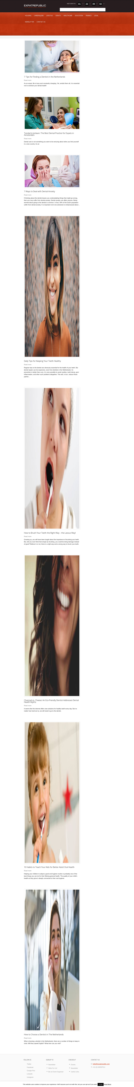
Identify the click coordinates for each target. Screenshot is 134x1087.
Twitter (29, 1064)
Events (58, 16)
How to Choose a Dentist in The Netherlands (44, 1034)
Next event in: (71, 4)
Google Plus (31, 1070)
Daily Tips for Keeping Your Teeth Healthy (42, 360)
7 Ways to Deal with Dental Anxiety (39, 191)
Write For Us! (52, 1068)
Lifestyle (49, 16)
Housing (28, 16)
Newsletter (29, 22)
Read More (107, 1084)
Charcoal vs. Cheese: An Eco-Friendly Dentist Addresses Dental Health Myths (51, 701)
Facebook (30, 1067)
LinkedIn (30, 1074)
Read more (27, 80)
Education (79, 16)
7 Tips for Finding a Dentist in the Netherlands (44, 76)
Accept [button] (100, 1084)
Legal (96, 16)
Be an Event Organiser (56, 1072)
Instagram (30, 1077)
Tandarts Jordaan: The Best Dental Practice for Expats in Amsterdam (49, 134)
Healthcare (68, 16)
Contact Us (41, 22)
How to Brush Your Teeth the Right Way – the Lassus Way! (50, 532)
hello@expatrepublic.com (101, 1064)
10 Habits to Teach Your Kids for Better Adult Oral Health (49, 867)
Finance (88, 16)
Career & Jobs (39, 16)
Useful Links (75, 1072)
